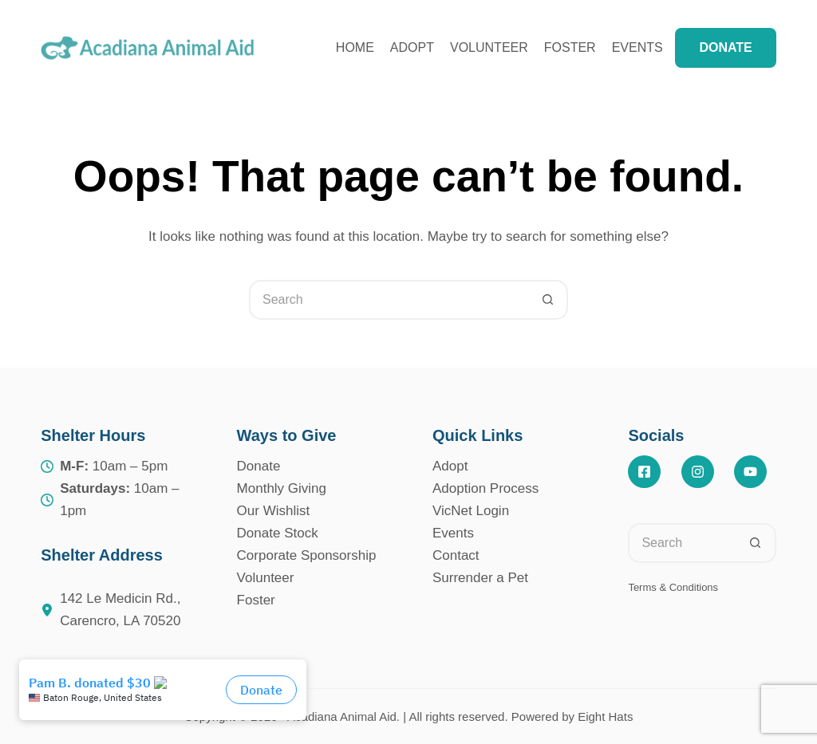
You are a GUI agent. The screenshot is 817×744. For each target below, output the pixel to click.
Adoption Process (485, 488)
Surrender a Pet (480, 577)
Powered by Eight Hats (572, 716)
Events (648, 47)
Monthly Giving (281, 488)
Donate (259, 466)
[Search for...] (388, 300)
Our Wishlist (273, 510)
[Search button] (548, 300)
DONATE (725, 47)
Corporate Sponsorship (307, 555)
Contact (456, 555)
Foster (570, 47)
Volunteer (489, 47)
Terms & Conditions (673, 587)
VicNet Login (470, 510)
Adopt (412, 47)
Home (355, 47)
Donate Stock (277, 533)
